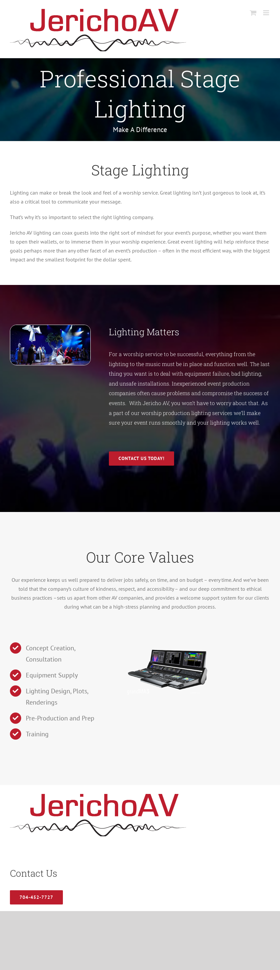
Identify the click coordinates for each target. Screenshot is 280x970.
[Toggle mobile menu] (266, 12)
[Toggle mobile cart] (253, 12)
